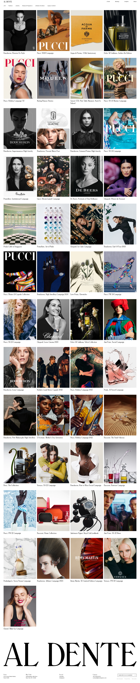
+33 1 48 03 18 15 (97, 676)
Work (108, 1)
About (135, 1)
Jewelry (17, 5)
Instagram (61, 677)
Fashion (10, 5)
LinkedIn (61, 676)
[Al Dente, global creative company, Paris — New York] (8, 1)
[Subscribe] (134, 675)
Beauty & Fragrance (27, 5)
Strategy (117, 1)
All (5, 5)
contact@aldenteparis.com (99, 677)
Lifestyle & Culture (40, 5)
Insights (126, 1)
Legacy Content (52, 5)
